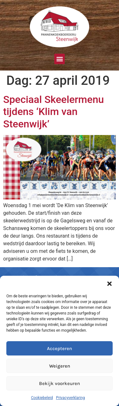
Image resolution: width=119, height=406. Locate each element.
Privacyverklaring (70, 398)
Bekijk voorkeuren (59, 383)
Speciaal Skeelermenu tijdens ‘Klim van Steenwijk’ (53, 111)
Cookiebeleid (42, 398)
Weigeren (59, 366)
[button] (109, 284)
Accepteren (59, 348)
